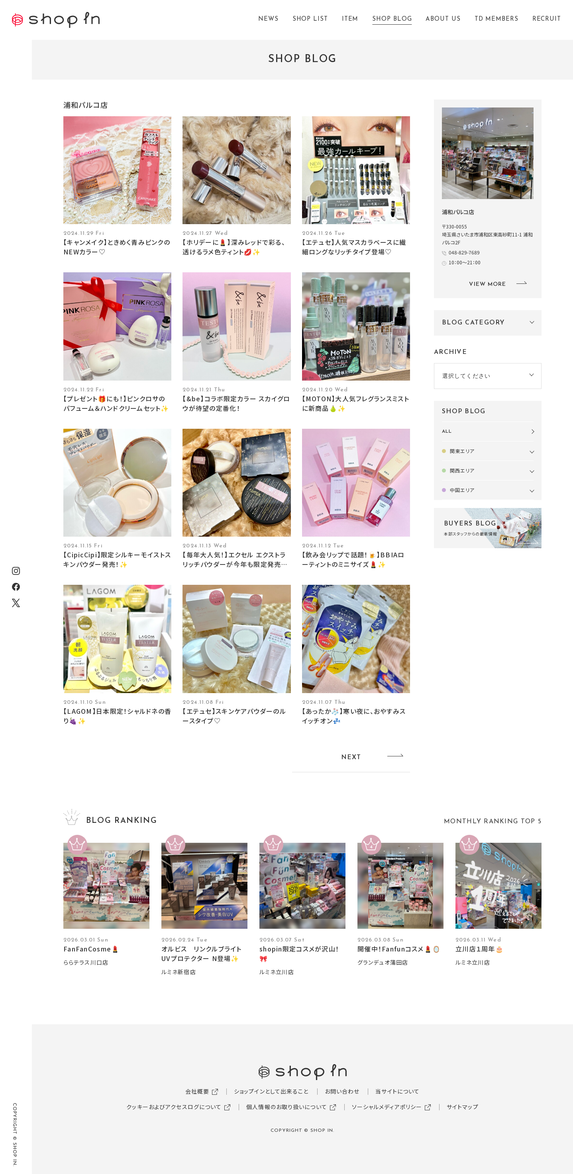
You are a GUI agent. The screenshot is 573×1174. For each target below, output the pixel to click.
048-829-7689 (464, 252)
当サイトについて (397, 1091)
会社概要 (197, 1091)
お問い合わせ (342, 1091)
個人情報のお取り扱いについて (286, 1107)
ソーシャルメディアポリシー (387, 1107)
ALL (447, 431)
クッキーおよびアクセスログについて (174, 1107)
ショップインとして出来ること (271, 1091)
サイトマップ (463, 1107)
